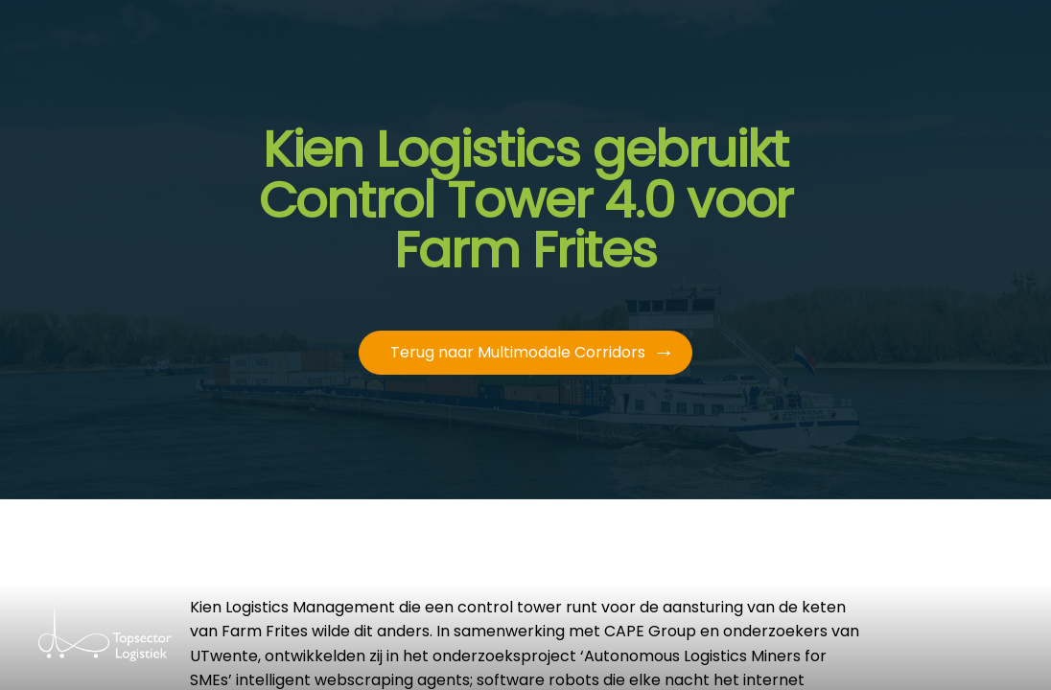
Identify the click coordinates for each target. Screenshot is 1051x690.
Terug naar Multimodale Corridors (517, 352)
